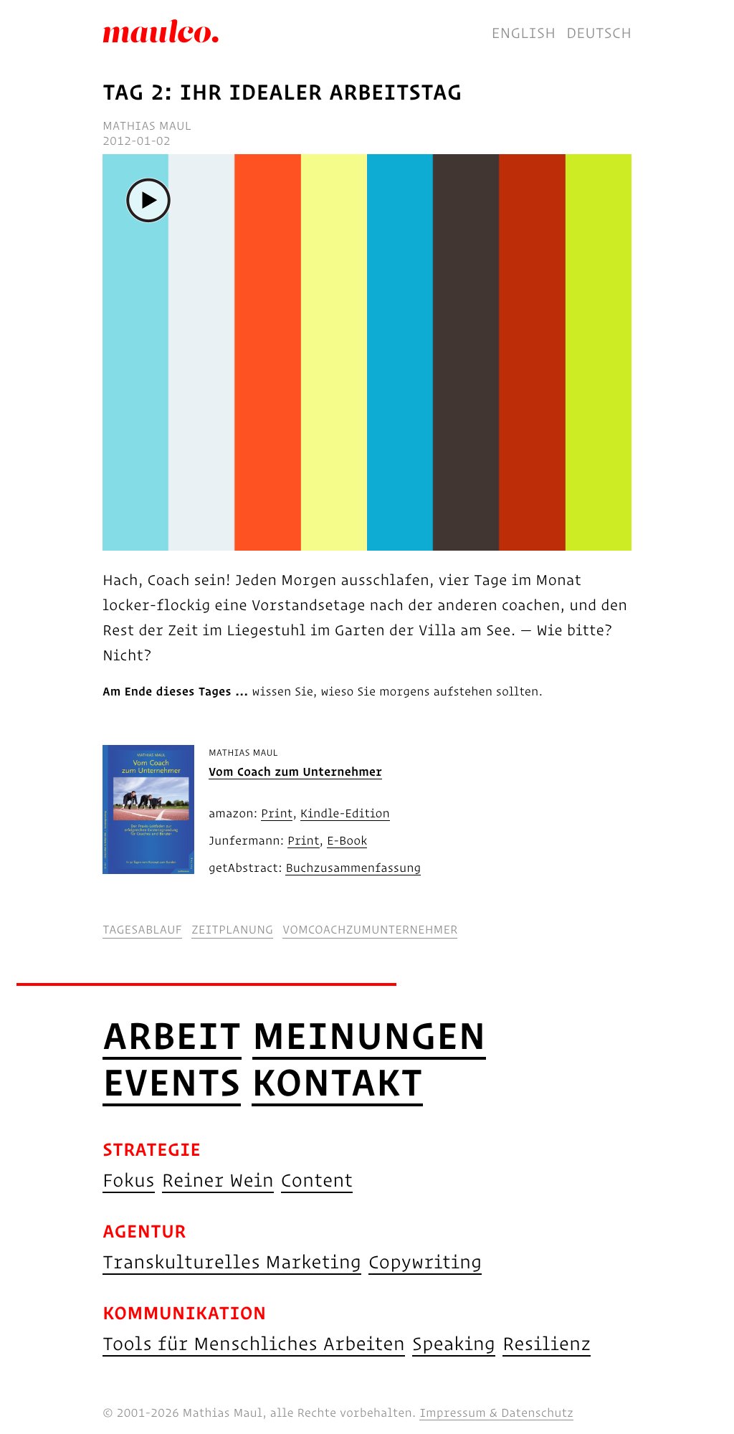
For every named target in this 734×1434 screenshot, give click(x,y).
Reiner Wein (218, 1179)
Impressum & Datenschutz (496, 1413)
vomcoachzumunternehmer (369, 929)
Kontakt (337, 1081)
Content (317, 1179)
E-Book (347, 841)
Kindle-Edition (345, 813)
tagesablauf (142, 929)
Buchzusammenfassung (353, 868)
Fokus (129, 1179)
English (524, 32)
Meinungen (369, 1035)
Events (172, 1081)
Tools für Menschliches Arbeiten (254, 1343)
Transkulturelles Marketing (232, 1261)
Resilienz (546, 1343)
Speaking (453, 1343)
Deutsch (598, 32)
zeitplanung (232, 929)
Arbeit (172, 1035)
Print (276, 813)
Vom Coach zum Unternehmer (295, 772)
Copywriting (425, 1261)
